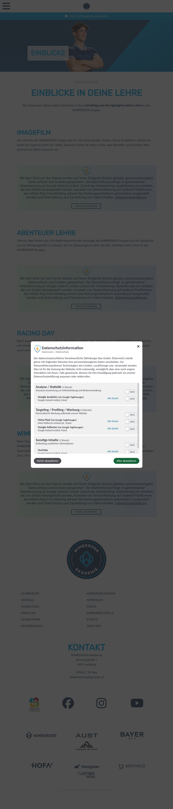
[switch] (130, 391)
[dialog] (86, 404)
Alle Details (112, 398)
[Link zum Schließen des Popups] (138, 347)
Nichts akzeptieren (47, 461)
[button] (127, 392)
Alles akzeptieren (126, 461)
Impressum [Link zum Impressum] (48, 351)
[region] (86, 418)
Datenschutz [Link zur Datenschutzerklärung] (62, 351)
